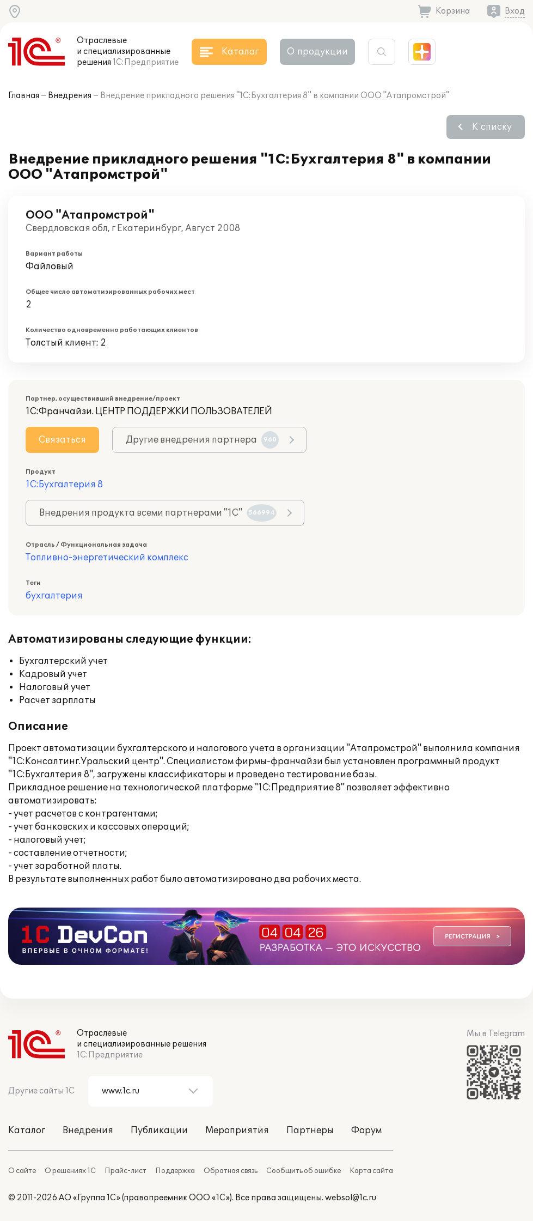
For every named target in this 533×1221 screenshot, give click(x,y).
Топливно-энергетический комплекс (107, 557)
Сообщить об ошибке (303, 1170)
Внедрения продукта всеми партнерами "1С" (158, 513)
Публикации (159, 1130)
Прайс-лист (125, 1170)
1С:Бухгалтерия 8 (64, 484)
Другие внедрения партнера (202, 440)
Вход (515, 11)
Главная (23, 95)
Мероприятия (237, 1130)
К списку (492, 127)
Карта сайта (371, 1170)
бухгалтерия (54, 595)
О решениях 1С (70, 1170)
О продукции (317, 51)
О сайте (22, 1170)
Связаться (62, 439)
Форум (366, 1130)
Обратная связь (231, 1170)
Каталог (26, 1130)
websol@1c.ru (350, 1197)
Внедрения (69, 95)
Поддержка (175, 1170)
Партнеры (310, 1130)
